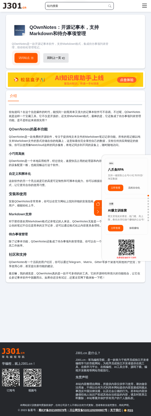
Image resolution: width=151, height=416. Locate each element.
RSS (128, 410)
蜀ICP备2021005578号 (53, 410)
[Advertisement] (75, 311)
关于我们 (115, 410)
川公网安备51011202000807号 (88, 410)
